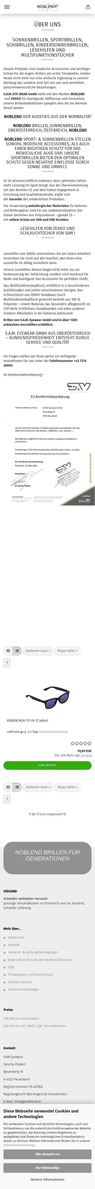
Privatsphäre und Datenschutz (30, 975)
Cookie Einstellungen (23, 989)
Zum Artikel (47, 765)
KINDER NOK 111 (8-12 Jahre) (27, 721)
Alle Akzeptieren (48, 1154)
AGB (11, 967)
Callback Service (20, 982)
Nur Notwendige (47, 1168)
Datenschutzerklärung (18, 1145)
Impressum (16, 938)
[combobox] (38, 651)
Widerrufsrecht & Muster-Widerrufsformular (40, 960)
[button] (8, 651)
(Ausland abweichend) (53, 731)
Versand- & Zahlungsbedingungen (33, 952)
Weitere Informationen (47, 1180)
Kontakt (14, 945)
